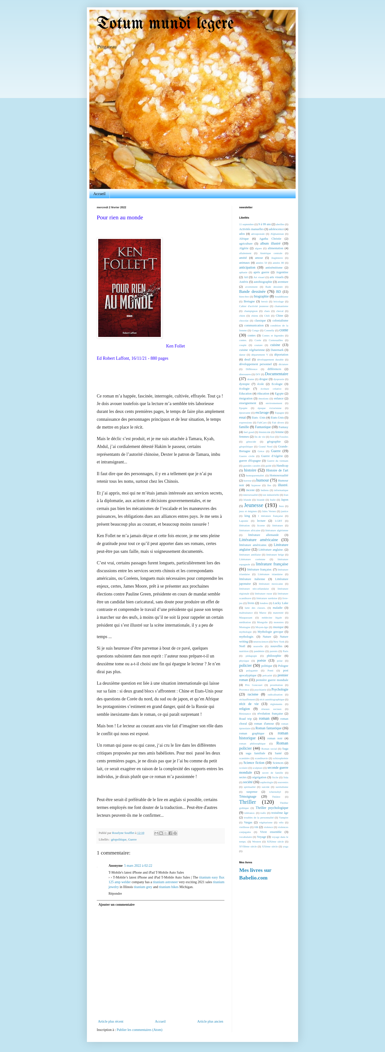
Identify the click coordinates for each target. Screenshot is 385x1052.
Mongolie (262, 622)
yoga (285, 846)
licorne (261, 525)
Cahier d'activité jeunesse (254, 306)
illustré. (283, 485)
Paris (285, 651)
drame (250, 379)
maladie (278, 607)
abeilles (280, 224)
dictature (283, 364)
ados (242, 233)
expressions (245, 422)
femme (279, 432)
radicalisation (275, 694)
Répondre (115, 893)
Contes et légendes (273, 335)
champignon (251, 310)
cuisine (275, 345)
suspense (252, 791)
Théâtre (276, 796)
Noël (242, 646)
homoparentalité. (255, 475)
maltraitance (246, 612)
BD (278, 292)
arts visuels (277, 277)
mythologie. (246, 636)
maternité (278, 612)
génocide (251, 441)
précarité (267, 675)
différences (274, 369)
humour (262, 480)
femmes (244, 436)
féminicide (265, 432)
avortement (251, 286)
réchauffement (247, 699)
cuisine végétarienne (252, 350)
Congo (255, 330)
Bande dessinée (252, 291)
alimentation (275, 248)
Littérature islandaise (270, 574)
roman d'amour (264, 723)
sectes (243, 777)
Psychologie (280, 689)
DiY (258, 374)
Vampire (283, 817)
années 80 (278, 262)
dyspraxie (279, 379)
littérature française (272, 564)
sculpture (257, 767)
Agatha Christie (270, 238)
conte (283, 330)
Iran (286, 494)
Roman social (269, 748)
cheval (279, 310)
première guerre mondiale (272, 680)
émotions (264, 398)
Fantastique (263, 427)
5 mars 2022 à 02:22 (138, 865)
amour (259, 258)
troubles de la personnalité (259, 817)
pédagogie (251, 655)
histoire (250, 470)
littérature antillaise (250, 554)
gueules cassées (252, 465)
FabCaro (262, 422)
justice (284, 511)
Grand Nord (265, 446)
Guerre (132, 839)
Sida (285, 777)
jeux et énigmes (248, 511)
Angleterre (277, 257)
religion (244, 709)
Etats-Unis (277, 417)
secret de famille (272, 772)
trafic (263, 812)
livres (251, 603)
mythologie (245, 631)
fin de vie (259, 436)
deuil (247, 359)
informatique (281, 490)
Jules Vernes (269, 511)
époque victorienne (269, 408)
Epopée (243, 408)
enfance (278, 398)
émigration (246, 398)
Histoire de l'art (277, 470)
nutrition (244, 651)
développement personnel (255, 364)
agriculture (246, 243)
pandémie (259, 651)
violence (268, 827)
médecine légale (272, 617)
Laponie (243, 520)
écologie (244, 388)
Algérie (243, 248)
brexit (264, 301)
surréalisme (281, 786)
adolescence (276, 229)
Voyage (261, 837)
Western (256, 841)
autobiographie (263, 282)
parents (273, 651)
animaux (244, 262)
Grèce (261, 451)
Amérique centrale (271, 253)
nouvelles (276, 646)
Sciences (278, 763)
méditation (245, 622)
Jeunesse (253, 505)
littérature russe (263, 593)
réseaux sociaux (271, 708)
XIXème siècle (275, 841)
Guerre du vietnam (277, 460)
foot (272, 436)
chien (242, 315)
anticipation (247, 267)
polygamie (252, 670)
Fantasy (283, 427)
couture (258, 345)
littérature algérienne (276, 530)
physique (244, 660)
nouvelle (258, 646)
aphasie (243, 272)
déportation (281, 354)
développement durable (270, 359)
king (247, 516)
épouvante (244, 412)
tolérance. (249, 812)
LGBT (278, 520)
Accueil (99, 194)
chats (267, 310)
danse (242, 354)
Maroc (262, 612)
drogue (263, 379)
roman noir (274, 738)
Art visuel (258, 277)
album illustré (270, 243)
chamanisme (281, 306)
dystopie (244, 384)
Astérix (243, 282)
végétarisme (266, 822)
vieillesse (244, 827)
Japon (284, 499)
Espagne (279, 412)
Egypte (279, 393)
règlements (276, 704)
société (248, 782)
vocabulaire (245, 836)
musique (278, 627)
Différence (252, 369)
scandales (244, 758)
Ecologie (277, 384)
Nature (267, 636)
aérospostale (258, 233)
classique (260, 320)
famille (244, 427)
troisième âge (279, 813)
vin (256, 827)
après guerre (261, 272)
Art (246, 277)
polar (280, 660)
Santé (278, 753)
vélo (281, 822)
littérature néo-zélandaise (254, 588)
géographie (274, 441)
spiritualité (250, 786)
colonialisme (280, 320)
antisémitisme (274, 267)
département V (259, 354)
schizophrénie (280, 758)
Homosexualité (279, 475)
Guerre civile (247, 456)
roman (264, 718)
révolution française (270, 713)
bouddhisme (281, 296)
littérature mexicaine (271, 583)
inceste (250, 490)
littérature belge (275, 554)
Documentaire (276, 373)
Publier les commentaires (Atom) (139, 1030)
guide (268, 465)
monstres (279, 622)
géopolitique (118, 839)
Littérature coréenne (252, 559)
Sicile (275, 777)
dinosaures (245, 374)
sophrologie (266, 782)
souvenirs (283, 782)
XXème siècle (270, 846)
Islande (260, 499)
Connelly (269, 330)
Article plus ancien (210, 1021)
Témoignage (247, 796)
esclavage (262, 412)
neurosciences (261, 641)
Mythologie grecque (270, 631)
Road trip (245, 718)
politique (266, 666)
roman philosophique (252, 743)
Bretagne (249, 301)
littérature (277, 525)
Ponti (271, 670)
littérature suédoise (266, 598)
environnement (274, 403)
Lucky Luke (280, 603)
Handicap (282, 465)
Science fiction (254, 763)
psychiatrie (260, 689)
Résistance (245, 713)
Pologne (283, 666)
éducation (263, 393)
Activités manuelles (251, 229)
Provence (244, 689)
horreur (248, 480)
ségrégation (259, 777)
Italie (273, 499)
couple (243, 345)
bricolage (279, 301)
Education (245, 393)
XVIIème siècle (248, 846)
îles (269, 485)
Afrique (244, 238)
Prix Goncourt (253, 684)
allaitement (245, 253)
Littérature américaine (258, 539)
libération (244, 525)
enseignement (247, 403)
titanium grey (143, 887)
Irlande (247, 499)
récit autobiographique (272, 699)
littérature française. (259, 569)
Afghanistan (277, 233)
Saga (285, 748)
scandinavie (261, 758)
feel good (249, 432)
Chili (267, 315)
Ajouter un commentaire (116, 904)
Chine (279, 315)
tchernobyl (275, 791)
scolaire (243, 767)
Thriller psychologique (272, 808)
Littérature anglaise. (271, 549)
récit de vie (249, 704)
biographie (261, 296)
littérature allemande (263, 535)
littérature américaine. (253, 545)
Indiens (265, 490)
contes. (243, 340)
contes (252, 335)
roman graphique (251, 733)
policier (245, 665)
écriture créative (271, 388)
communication (253, 325)
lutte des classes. (255, 607)
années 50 (261, 262)
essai (242, 417)
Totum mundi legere (165, 24)
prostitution (276, 684)
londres (264, 603)
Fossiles (283, 436)
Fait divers (278, 422)
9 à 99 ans (264, 224)
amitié (243, 258)
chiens (254, 315)
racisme (253, 694)
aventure (283, 282)
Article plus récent (110, 1021)
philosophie (274, 655)
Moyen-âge (261, 627)
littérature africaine (249, 530)
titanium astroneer (165, 882)
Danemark (277, 350)
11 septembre (246, 224)
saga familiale (255, 753)
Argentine (282, 272)
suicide (266, 786)
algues (258, 248)
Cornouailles (276, 340)
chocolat (243, 320)
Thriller (247, 802)
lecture (261, 520)
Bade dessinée (274, 286)
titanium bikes (169, 887)
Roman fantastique (269, 728)
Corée (258, 340)
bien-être (244, 296)
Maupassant (245, 617)
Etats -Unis (259, 417)
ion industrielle (270, 494)
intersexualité (250, 494)
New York (278, 641)
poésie (261, 660)
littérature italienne (252, 579)
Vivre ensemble (271, 832)
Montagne (244, 627)
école (260, 384)
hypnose (256, 485)
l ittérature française (270, 515)
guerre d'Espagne (250, 460)
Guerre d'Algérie (272, 456)
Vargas (248, 822)
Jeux (281, 506)
